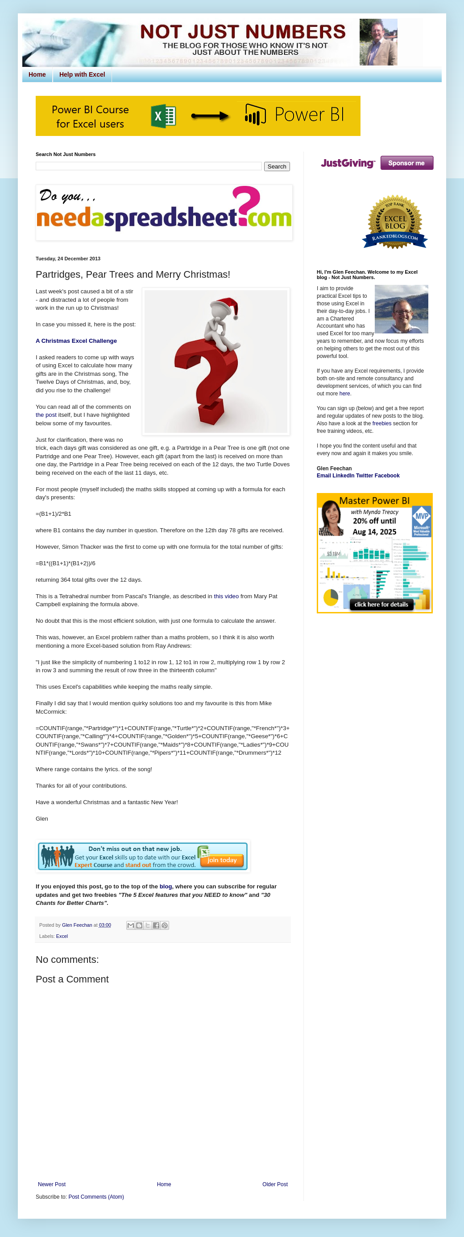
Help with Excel (82, 74)
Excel (62, 936)
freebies (382, 423)
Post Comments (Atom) (96, 1197)
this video (226, 596)
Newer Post (52, 1184)
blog (166, 886)
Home (37, 74)
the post (46, 414)
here (345, 393)
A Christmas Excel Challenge (76, 340)
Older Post (275, 1184)
